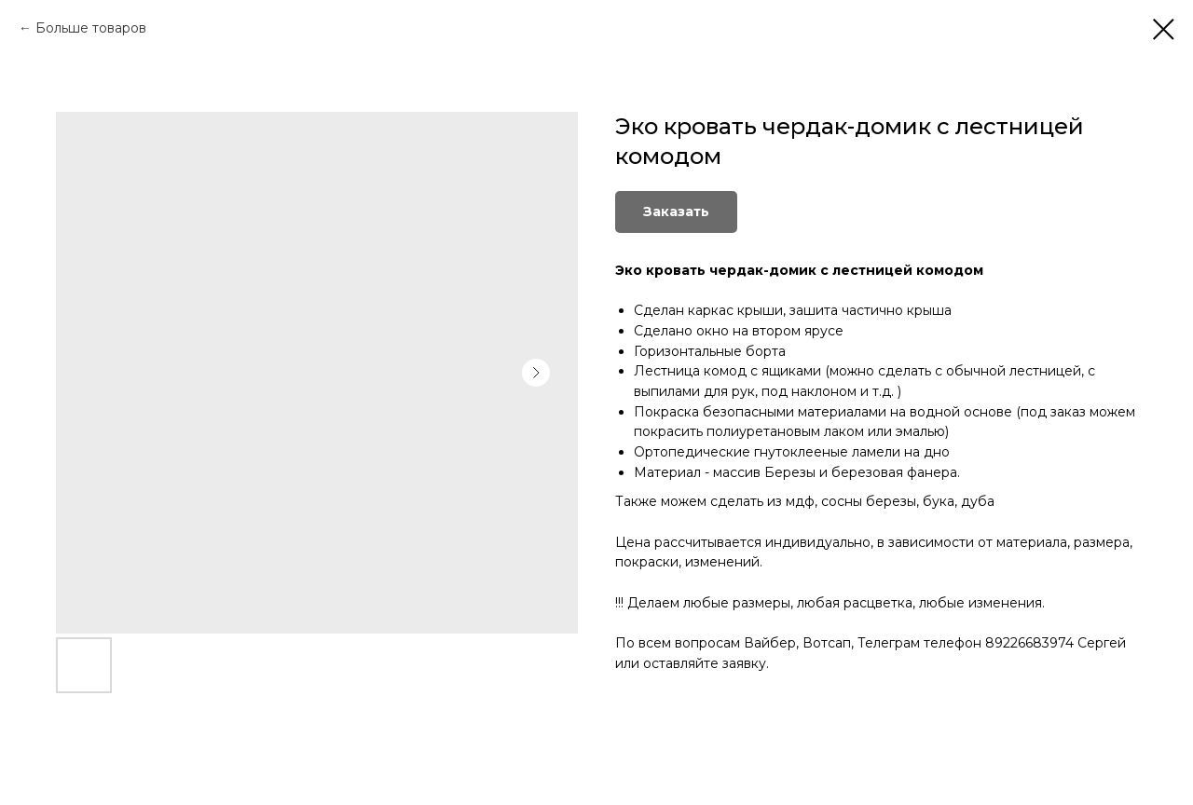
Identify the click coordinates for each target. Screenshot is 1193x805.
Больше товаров (90, 28)
